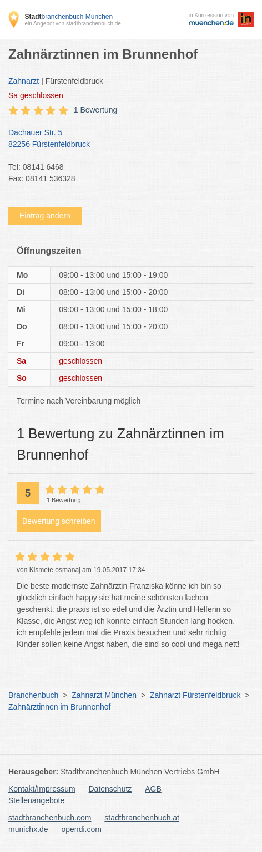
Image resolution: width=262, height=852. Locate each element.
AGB (153, 788)
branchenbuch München (68, 17)
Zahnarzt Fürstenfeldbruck (195, 695)
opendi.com (81, 829)
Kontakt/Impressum (41, 788)
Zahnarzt (23, 80)
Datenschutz (110, 788)
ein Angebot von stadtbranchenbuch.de (72, 24)
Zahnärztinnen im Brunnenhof (59, 706)
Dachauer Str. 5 (125, 139)
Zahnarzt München (104, 695)
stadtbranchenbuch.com (49, 817)
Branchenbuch (33, 695)
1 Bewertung (96, 109)
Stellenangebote (36, 800)
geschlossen (35, 95)
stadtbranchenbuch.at (141, 817)
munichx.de (28, 829)
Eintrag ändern (44, 215)
